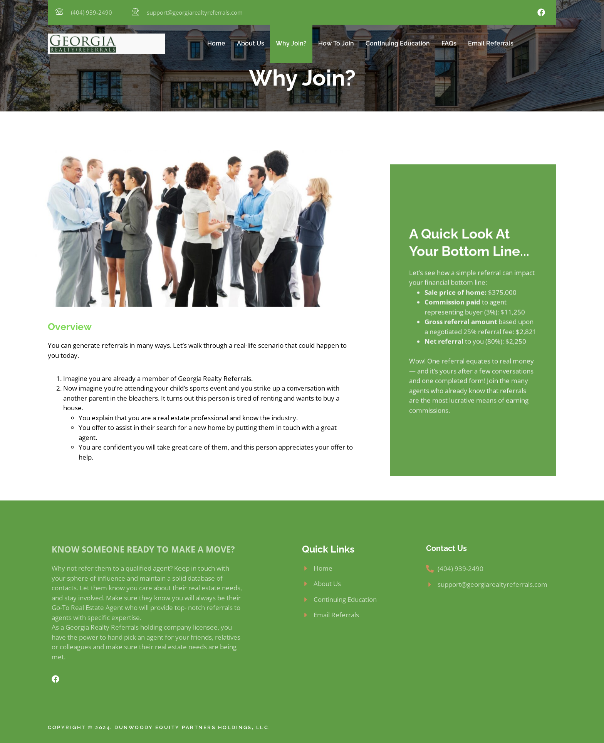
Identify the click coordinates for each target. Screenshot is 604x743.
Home (216, 43)
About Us (250, 43)
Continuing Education (398, 43)
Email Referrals (490, 43)
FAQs (448, 43)
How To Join (336, 43)
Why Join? (291, 43)
